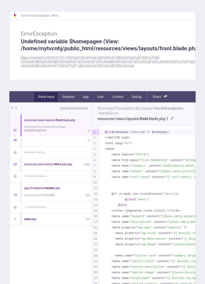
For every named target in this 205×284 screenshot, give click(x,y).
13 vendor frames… (36, 176)
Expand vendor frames (74, 108)
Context (117, 97)
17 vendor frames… (36, 207)
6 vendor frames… (35, 152)
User (100, 97)
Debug (136, 97)
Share (160, 97)
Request (69, 97)
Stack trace (46, 97)
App (86, 97)
